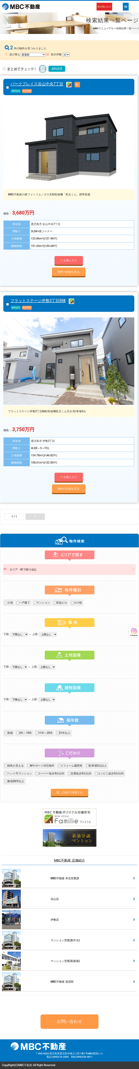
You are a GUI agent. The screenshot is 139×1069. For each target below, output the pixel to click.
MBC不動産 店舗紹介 (69, 860)
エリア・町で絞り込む (23, 569)
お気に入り (104, 6)
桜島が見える (14, 765)
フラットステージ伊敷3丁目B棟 (38, 300)
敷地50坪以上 (14, 781)
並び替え (25, 55)
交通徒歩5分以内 (79, 773)
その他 (76, 602)
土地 (9, 602)
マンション (42, 602)
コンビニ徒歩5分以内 (109, 773)
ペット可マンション (18, 773)
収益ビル (60, 602)
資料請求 (56, 68)
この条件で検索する (70, 792)
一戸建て (23, 602)
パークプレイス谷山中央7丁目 (37, 84)
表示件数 (58, 55)
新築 (9, 732)
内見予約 (27, 91)
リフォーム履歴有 (70, 765)
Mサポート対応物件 (40, 765)
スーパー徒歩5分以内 (50, 773)
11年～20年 (44, 732)
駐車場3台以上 (96, 765)
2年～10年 (24, 732)
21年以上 (63, 732)
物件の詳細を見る (69, 271)
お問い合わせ (69, 1021)
